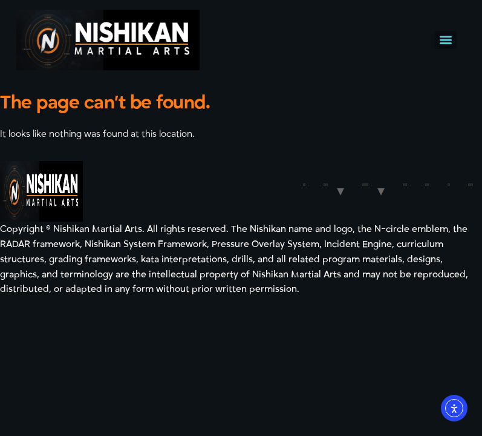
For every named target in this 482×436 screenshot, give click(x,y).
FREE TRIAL (470, 183)
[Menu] (446, 40)
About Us (326, 183)
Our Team (405, 183)
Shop (449, 183)
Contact (427, 183)
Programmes (365, 183)
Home (304, 183)
